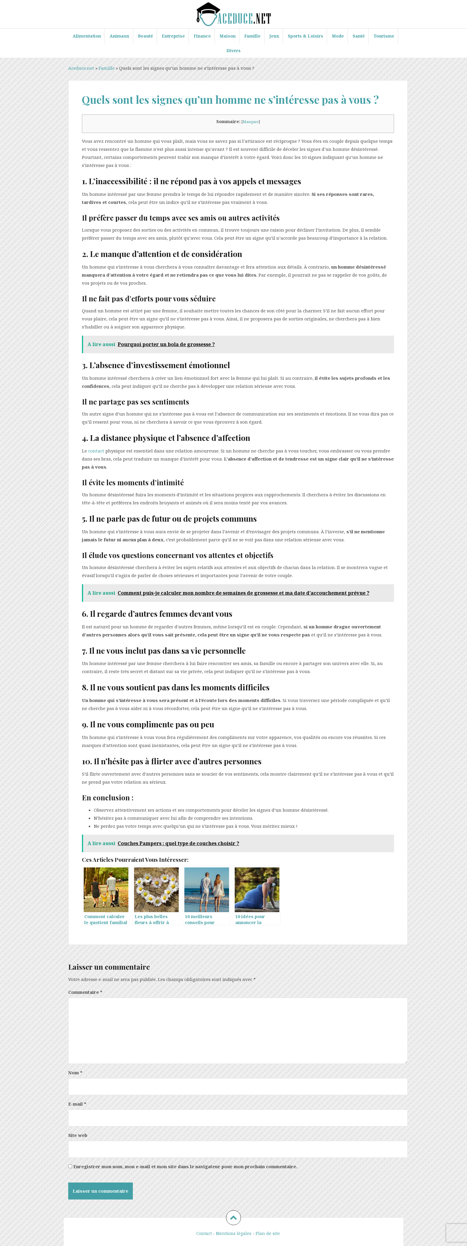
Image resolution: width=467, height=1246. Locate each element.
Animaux (119, 36)
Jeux (274, 36)
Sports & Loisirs (305, 36)
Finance (202, 36)
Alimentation (87, 36)
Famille (252, 36)
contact (96, 451)
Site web (77, 1135)
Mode (338, 36)
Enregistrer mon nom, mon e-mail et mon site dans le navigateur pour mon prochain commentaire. (185, 1166)
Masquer (251, 121)
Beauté (145, 36)
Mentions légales (233, 1233)
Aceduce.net (81, 68)
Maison (228, 36)
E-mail (77, 1104)
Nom (75, 1072)
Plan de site (268, 1233)
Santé (359, 36)
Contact (204, 1233)
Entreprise (173, 36)
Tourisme (383, 36)
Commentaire (85, 992)
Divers (233, 50)
